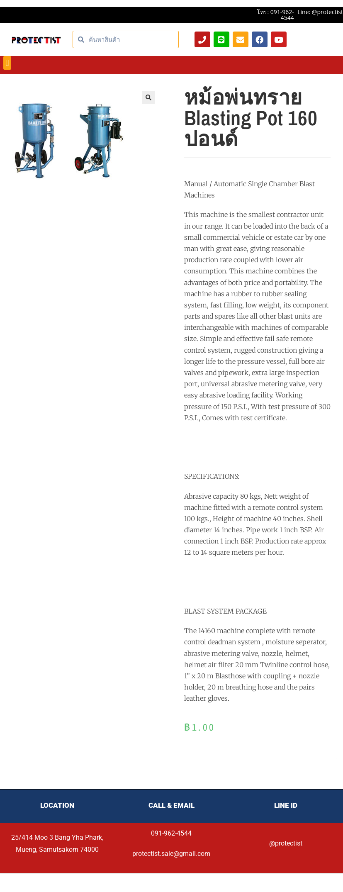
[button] (7, 63)
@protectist (285, 843)
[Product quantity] (305, 759)
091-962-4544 (171, 833)
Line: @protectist (320, 12)
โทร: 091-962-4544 (275, 15)
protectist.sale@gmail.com (171, 854)
